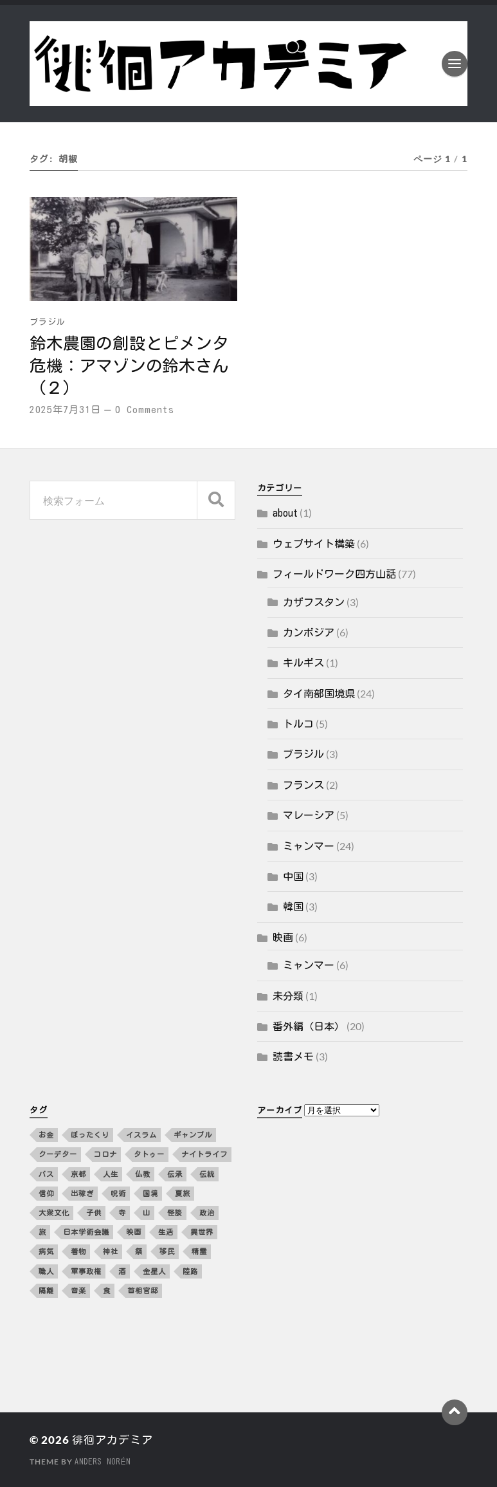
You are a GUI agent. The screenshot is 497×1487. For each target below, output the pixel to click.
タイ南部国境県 (319, 693)
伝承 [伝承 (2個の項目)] (175, 1174)
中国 (293, 876)
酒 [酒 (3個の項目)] (122, 1271)
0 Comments (144, 409)
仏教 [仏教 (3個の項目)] (142, 1174)
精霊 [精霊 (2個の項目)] (199, 1251)
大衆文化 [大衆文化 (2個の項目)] (54, 1212)
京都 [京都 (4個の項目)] (78, 1174)
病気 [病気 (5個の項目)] (46, 1251)
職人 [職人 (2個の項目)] (46, 1271)
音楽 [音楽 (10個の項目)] (78, 1290)
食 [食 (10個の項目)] (107, 1290)
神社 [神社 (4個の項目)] (110, 1251)
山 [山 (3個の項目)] (146, 1212)
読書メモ (293, 1056)
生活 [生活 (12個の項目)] (166, 1231)
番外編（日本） (309, 1026)
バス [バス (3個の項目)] (46, 1174)
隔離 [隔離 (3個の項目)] (46, 1290)
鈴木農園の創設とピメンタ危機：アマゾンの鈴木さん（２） (129, 365)
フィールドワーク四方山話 (334, 574)
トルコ (298, 724)
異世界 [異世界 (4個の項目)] (201, 1231)
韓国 (293, 906)
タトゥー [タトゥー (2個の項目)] (149, 1154)
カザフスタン (314, 602)
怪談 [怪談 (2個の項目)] (175, 1212)
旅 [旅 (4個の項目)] (42, 1231)
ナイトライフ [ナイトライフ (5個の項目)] (204, 1154)
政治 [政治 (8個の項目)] (207, 1212)
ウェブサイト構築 (314, 544)
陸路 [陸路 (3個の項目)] (190, 1271)
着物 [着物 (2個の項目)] (78, 1251)
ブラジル (48, 322)
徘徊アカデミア (112, 1439)
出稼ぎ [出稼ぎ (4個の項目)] (82, 1193)
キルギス (303, 663)
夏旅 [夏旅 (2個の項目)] (182, 1193)
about (285, 513)
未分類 (288, 996)
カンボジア (308, 632)
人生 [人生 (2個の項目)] (110, 1174)
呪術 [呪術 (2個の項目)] (118, 1193)
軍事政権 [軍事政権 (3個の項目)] (86, 1271)
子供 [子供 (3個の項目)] (94, 1212)
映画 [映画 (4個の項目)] (133, 1231)
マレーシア (308, 815)
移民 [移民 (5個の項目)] (167, 1251)
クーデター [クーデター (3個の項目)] (58, 1154)
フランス (303, 785)
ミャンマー (308, 846)
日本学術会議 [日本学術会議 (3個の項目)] (86, 1231)
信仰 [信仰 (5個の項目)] (46, 1193)
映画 (283, 937)
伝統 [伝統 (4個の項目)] (207, 1174)
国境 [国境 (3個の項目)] (150, 1193)
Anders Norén (103, 1461)
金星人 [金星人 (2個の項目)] (154, 1271)
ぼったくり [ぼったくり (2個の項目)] (90, 1134)
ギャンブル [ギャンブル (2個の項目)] (193, 1134)
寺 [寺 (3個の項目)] (122, 1212)
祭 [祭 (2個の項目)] (139, 1251)
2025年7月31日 (65, 409)
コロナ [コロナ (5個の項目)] (105, 1154)
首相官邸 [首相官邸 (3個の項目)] (142, 1290)
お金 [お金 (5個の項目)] (46, 1134)
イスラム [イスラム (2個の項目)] (141, 1134)
